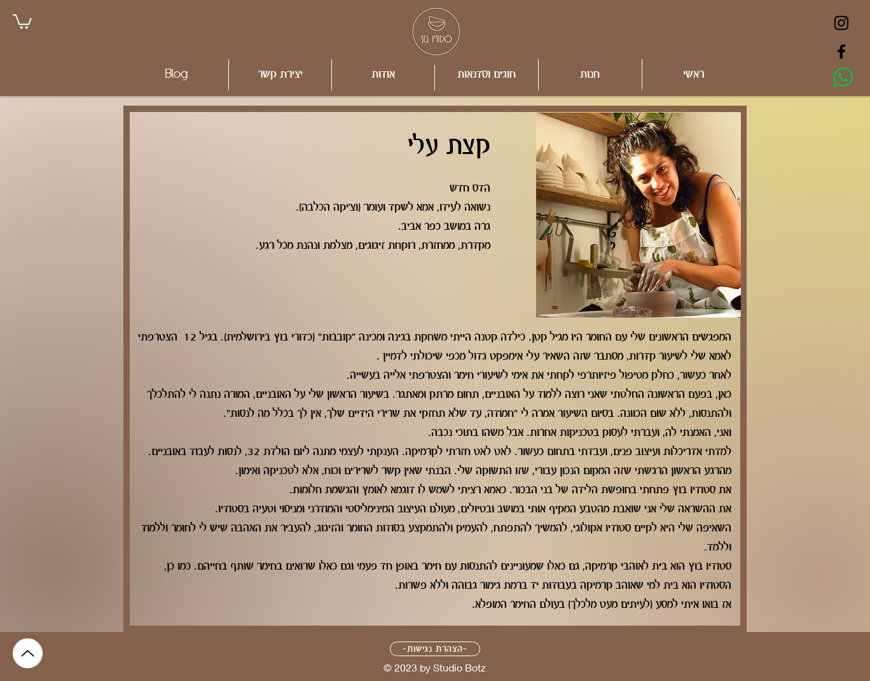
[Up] (28, 653)
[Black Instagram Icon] (841, 22)
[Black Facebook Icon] (841, 51)
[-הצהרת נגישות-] (435, 649)
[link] (22, 21)
